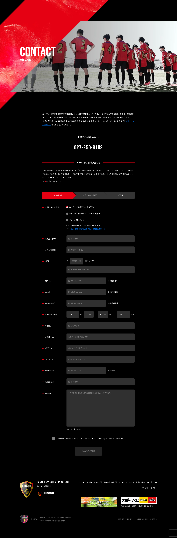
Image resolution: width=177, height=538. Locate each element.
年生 (133, 314)
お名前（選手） (50, 238)
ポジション (49, 348)
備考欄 (48, 393)
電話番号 (48, 281)
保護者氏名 (49, 382)
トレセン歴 (49, 359)
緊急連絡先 (49, 370)
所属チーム (49, 337)
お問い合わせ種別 (52, 207)
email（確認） (50, 303)
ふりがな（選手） (51, 250)
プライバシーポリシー (149, 488)
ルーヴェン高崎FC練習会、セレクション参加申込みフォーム (86, 229)
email (47, 292)
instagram (49, 493)
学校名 (48, 325)
